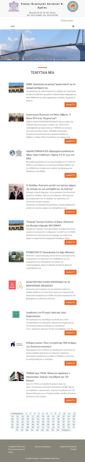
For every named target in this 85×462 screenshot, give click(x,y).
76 (69, 427)
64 (74, 424)
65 (12, 427)
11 (69, 413)
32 (43, 419)
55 (28, 424)
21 (53, 416)
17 (33, 416)
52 (12, 424)
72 (48, 427)
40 (17, 422)
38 (74, 419)
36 (64, 419)
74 (58, 427)
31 (38, 419)
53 (17, 424)
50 (69, 422)
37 (69, 419)
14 (17, 416)
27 (17, 419)
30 (33, 419)
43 (33, 422)
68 (28, 427)
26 (12, 419)
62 (64, 424)
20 (48, 416)
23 (64, 416)
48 (58, 422)
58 (43, 424)
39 (12, 422)
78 (17, 430)
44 (38, 422)
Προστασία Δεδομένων (42, 449)
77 (74, 427)
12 (74, 413)
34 (53, 419)
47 (53, 422)
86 (58, 430)
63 (69, 424)
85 (53, 430)
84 (48, 430)
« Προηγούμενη (17, 413)
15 (23, 416)
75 (64, 427)
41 (23, 422)
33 (48, 419)
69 (33, 427)
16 (28, 416)
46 (48, 422)
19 (43, 416)
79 (22, 430)
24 (69, 416)
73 (53, 427)
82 (37, 430)
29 (28, 419)
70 (38, 427)
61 (58, 424)
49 (64, 422)
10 (64, 413)
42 (28, 422)
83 (42, 430)
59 (48, 424)
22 (58, 416)
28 (23, 419)
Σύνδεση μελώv (67, 20)
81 (32, 430)
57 (38, 424)
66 (17, 427)
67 (23, 427)
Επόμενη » (66, 430)
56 (33, 424)
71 (43, 427)
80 (27, 430)
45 (43, 422)
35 (58, 419)
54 (23, 424)
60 (53, 424)
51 (74, 422)
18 (38, 416)
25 (74, 416)
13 (12, 416)
